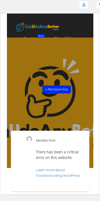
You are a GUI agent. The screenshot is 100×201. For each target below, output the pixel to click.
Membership (56, 89)
